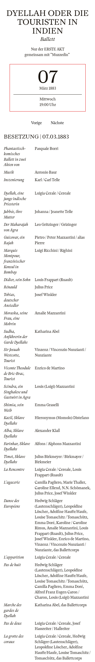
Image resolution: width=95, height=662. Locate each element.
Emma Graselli (47, 405)
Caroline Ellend (47, 488)
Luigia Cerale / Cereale (53, 193)
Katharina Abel (47, 331)
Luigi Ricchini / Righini (53, 251)
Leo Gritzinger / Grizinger (56, 225)
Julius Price (44, 287)
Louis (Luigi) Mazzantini (54, 386)
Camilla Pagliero (48, 482)
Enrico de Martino (50, 368)
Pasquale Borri (46, 149)
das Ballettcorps (66, 550)
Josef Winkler (46, 295)
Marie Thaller (74, 482)
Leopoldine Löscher (51, 647)
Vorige (35, 123)
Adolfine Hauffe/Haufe (68, 512)
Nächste (58, 123)
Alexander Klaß (47, 431)
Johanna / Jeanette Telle (54, 212)
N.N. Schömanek (75, 488)
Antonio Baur (46, 172)
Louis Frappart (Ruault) (53, 280)
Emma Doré (44, 523)
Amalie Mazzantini (50, 313)
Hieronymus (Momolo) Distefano (62, 418)
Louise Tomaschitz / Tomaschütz (61, 517)
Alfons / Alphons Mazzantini (58, 444)
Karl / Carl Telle (47, 180)
